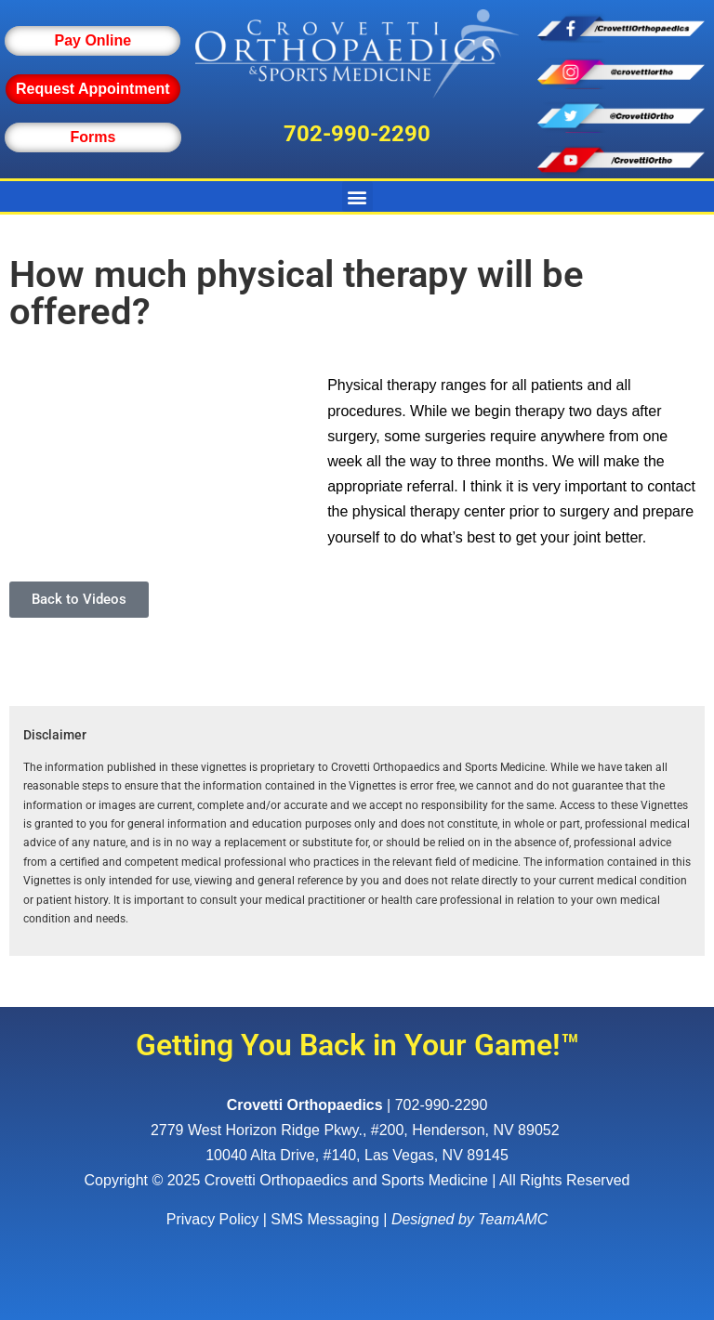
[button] (357, 196)
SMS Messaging (325, 1219)
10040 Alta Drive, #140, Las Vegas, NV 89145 (357, 1155)
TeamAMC (513, 1219)
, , (357, 1130)
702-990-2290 (357, 134)
